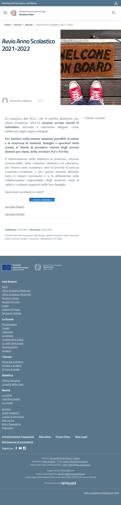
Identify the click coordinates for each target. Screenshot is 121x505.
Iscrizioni (6, 409)
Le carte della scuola (12, 343)
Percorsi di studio (10, 369)
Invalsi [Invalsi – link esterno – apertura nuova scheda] (5, 305)
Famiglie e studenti (12, 365)
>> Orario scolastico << (42, 199)
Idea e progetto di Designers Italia (101, 493)
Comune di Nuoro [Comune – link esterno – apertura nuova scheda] (11, 309)
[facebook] (16, 448)
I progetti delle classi (12, 384)
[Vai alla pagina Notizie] (29, 25)
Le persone (7, 336)
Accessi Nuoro (14, 207)
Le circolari (7, 403)
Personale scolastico (12, 362)
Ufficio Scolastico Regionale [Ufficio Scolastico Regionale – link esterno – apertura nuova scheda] (16, 290)
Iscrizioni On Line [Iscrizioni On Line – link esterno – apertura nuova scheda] (11, 302)
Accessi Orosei (14, 214)
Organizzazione (10, 347)
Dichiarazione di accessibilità (17, 442)
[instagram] (24, 448)
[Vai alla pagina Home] (7, 25)
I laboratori (7, 332)
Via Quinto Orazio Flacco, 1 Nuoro (65, 458)
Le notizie (7, 395)
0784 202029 (48, 461)
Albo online (45, 437)
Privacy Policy (63, 437)
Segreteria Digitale (11, 313)
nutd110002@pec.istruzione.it (76, 464)
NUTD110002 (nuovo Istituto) (71, 473)
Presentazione (9, 324)
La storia (6, 351)
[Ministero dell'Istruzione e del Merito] (19, 3)
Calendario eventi (11, 399)
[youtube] (20, 448)
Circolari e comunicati (13, 416)
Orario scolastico (10, 413)
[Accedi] (116, 3)
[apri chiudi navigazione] (5, 13)
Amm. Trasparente (11, 424)
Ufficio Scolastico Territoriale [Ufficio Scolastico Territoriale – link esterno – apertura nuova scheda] (16, 294)
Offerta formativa (11, 380)
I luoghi (5, 328)
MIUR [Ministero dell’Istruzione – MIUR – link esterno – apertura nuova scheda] (5, 287)
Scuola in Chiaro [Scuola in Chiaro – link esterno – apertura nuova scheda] (10, 298)
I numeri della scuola (12, 339)
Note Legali (81, 437)
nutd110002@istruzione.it (75, 461)
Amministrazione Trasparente (18, 437)
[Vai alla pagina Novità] (17, 25)
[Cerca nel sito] (113, 13)
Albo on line (8, 420)
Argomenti (7, 428)
